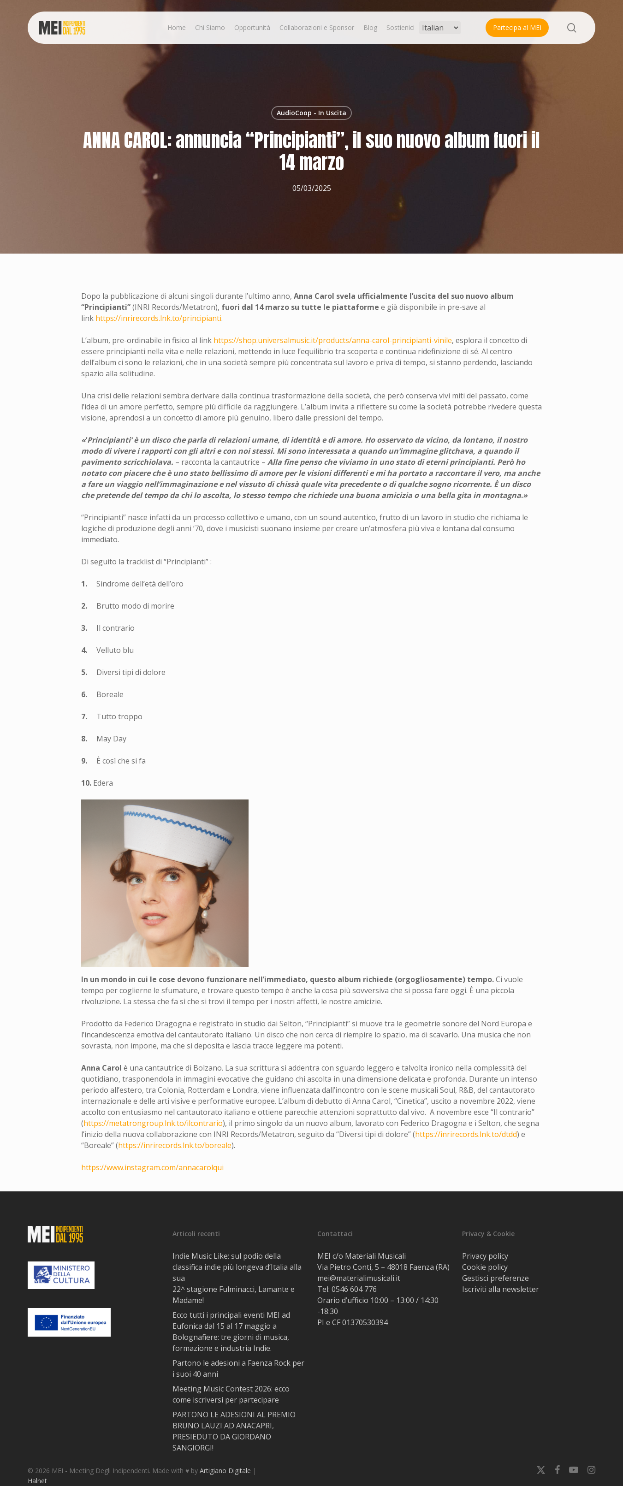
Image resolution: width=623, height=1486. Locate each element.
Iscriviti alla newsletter (500, 1289)
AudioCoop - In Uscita (311, 112)
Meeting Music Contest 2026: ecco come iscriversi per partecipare (231, 1394)
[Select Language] (440, 27)
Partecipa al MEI (517, 27)
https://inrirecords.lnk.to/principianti (158, 318)
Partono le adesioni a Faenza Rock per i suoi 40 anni (238, 1368)
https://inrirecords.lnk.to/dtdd (466, 1134)
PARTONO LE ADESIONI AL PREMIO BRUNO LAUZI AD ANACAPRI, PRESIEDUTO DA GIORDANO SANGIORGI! (234, 1431)
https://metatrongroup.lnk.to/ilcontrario (153, 1123)
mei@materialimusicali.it (358, 1278)
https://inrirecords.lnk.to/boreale (174, 1145)
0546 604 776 (354, 1289)
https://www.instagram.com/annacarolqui (152, 1167)
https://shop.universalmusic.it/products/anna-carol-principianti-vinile (333, 340)
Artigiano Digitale (225, 1470)
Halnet (37, 1480)
